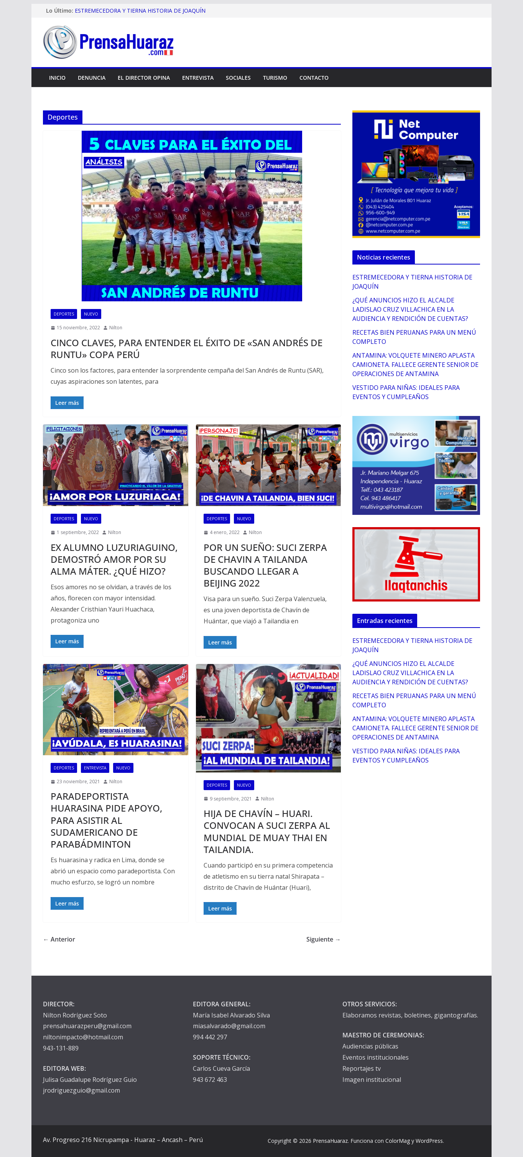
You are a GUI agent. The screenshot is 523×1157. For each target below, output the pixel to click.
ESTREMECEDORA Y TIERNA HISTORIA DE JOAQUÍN (140, 10)
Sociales (238, 77)
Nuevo (91, 314)
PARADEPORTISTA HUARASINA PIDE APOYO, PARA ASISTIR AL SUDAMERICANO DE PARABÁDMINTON (106, 820)
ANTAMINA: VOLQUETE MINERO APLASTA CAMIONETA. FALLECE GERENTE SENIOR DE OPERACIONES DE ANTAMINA (415, 364)
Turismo (275, 77)
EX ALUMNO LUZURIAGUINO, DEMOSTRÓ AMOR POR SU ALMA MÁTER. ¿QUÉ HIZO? (114, 559)
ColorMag (397, 1140)
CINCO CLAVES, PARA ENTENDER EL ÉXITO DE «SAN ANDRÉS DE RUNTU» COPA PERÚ (186, 348)
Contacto (314, 77)
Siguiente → (323, 939)
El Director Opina (144, 77)
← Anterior (59, 939)
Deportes (64, 314)
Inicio (57, 77)
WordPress (429, 1140)
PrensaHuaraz (330, 1140)
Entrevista (198, 77)
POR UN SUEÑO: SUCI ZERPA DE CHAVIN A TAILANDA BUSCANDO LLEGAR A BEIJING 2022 (265, 565)
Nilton (115, 327)
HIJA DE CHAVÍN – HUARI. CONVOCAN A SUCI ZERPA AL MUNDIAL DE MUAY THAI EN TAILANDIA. (267, 831)
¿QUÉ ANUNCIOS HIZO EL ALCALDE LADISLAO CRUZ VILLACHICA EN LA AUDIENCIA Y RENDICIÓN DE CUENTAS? (410, 309)
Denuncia (91, 77)
